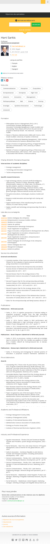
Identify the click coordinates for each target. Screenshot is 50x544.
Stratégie (6, 106)
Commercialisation (9, 88)
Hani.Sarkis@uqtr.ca (18, 46)
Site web (14, 55)
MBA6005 (4, 247)
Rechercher (36, 24)
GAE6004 (4, 245)
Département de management (10, 43)
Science (30, 101)
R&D (21, 101)
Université (6, 110)
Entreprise (22, 93)
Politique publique (9, 101)
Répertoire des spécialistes (15, 14)
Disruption (24, 88)
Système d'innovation (22, 106)
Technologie (38, 106)
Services (5, 524)
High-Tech (34, 93)
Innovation (17, 97)
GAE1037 (4, 231)
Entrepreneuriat (8, 93)
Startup (40, 101)
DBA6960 (4, 224)
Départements (7, 522)
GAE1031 (4, 229)
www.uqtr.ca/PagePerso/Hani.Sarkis (13, 73)
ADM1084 (4, 220)
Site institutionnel (8, 526)
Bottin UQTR (43, 2)
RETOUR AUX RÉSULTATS (26, 20)
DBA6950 (4, 222)
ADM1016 (4, 218)
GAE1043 (4, 242)
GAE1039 (4, 238)
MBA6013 (4, 249)
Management (31, 97)
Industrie (6, 97)
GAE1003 (4, 226)
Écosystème (37, 88)
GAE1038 (4, 234)
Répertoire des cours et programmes (13, 519)
